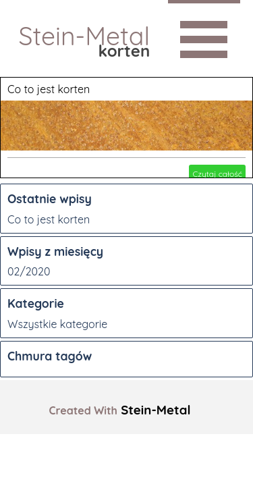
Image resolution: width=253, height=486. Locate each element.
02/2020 (29, 271)
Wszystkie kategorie (57, 324)
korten (124, 50)
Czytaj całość (217, 174)
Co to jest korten (48, 89)
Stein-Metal (84, 35)
